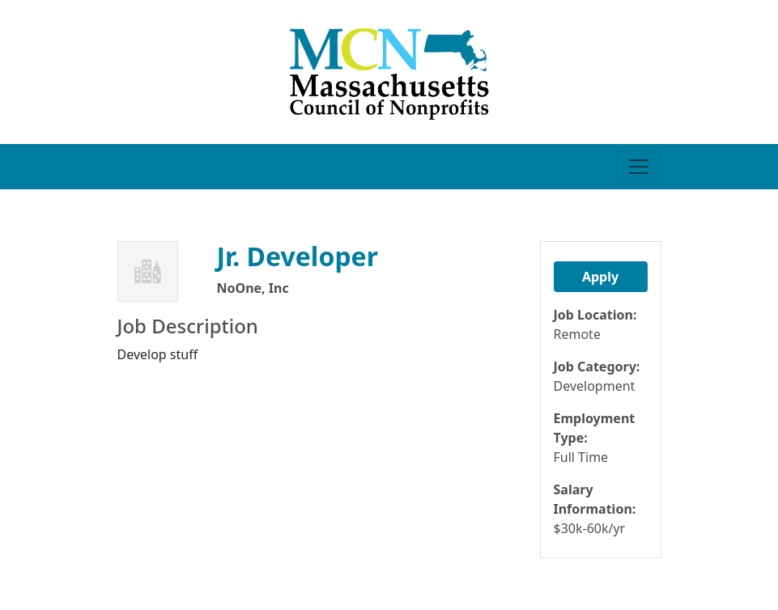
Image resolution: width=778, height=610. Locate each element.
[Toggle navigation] (638, 166)
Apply (600, 277)
